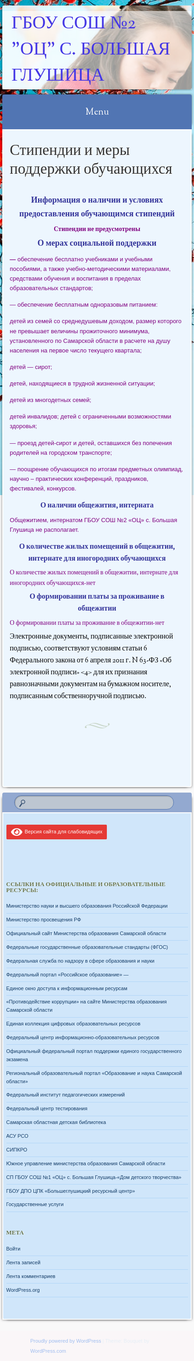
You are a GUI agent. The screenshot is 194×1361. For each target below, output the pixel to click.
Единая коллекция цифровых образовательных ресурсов (73, 1023)
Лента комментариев (30, 1276)
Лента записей (23, 1262)
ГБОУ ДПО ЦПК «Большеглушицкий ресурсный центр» (70, 1191)
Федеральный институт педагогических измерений (65, 1094)
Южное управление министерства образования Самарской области (86, 1163)
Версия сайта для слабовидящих (57, 831)
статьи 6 (134, 649)
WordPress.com (48, 1351)
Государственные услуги (35, 1204)
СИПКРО (17, 1149)
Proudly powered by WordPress (65, 1341)
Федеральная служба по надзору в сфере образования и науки (80, 961)
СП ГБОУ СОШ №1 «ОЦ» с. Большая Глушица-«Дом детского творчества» (94, 1177)
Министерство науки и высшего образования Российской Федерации (87, 906)
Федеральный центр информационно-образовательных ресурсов (83, 1037)
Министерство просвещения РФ (43, 919)
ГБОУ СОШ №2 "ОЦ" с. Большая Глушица (90, 50)
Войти (13, 1248)
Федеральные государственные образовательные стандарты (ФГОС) (87, 947)
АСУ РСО (17, 1136)
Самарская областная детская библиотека (56, 1122)
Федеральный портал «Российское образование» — (67, 974)
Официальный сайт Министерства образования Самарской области (86, 933)
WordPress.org (23, 1290)
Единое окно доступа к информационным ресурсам (66, 988)
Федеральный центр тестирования (47, 1108)
